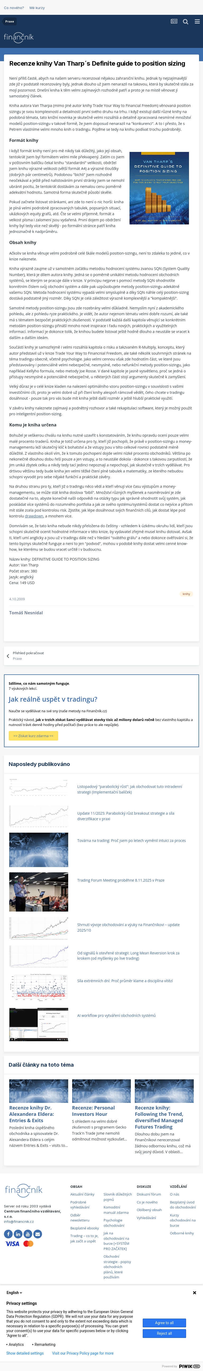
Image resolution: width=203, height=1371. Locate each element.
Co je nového (147, 1202)
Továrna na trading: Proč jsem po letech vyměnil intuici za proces (131, 840)
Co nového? (14, 8)
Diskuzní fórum (149, 1194)
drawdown (34, 515)
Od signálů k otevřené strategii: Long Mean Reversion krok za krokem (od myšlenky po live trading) (128, 955)
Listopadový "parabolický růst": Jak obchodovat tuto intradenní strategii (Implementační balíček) (129, 789)
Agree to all (164, 1323)
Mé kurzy (37, 8)
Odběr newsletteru (79, 1218)
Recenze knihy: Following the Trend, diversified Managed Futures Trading (159, 1117)
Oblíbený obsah (149, 1209)
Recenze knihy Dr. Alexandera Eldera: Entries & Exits (31, 1114)
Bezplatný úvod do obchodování (183, 1205)
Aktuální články (82, 1194)
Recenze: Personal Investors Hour (93, 1110)
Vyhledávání (146, 1217)
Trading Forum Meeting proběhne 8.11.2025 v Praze (120, 880)
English (15, 1293)
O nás (174, 1194)
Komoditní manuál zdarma (116, 1210)
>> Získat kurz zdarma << (33, 735)
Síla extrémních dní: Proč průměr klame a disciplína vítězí (125, 980)
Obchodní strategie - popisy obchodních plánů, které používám (117, 1266)
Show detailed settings (25, 1353)
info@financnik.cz (19, 1221)
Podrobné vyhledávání (79, 1205)
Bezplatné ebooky (84, 1228)
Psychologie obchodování (114, 1223)
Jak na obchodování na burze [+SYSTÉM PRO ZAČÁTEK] (116, 1241)
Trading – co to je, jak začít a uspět (84, 1238)
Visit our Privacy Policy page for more (82, 1353)
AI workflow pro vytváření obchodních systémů (116, 1015)
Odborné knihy (182, 1233)
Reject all (164, 1333)
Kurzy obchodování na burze (183, 1220)
